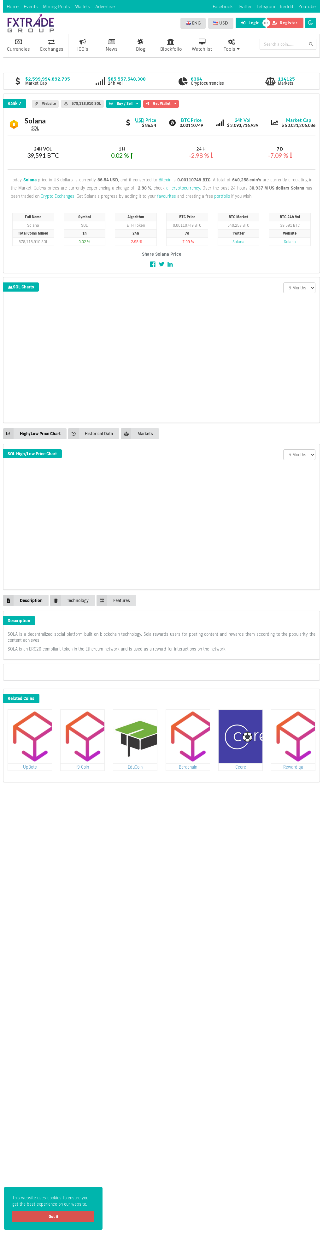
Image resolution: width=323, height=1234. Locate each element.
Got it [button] (53, 1216)
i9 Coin (82, 767)
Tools (232, 45)
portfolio (222, 196)
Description (23, 600)
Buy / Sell (123, 103)
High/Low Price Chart (32, 433)
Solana (30, 179)
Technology (69, 600)
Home (13, 6)
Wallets (82, 6)
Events (31, 6)
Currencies (18, 45)
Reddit (286, 6)
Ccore (240, 767)
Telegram (265, 6)
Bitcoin (165, 179)
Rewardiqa (293, 767)
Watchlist (202, 45)
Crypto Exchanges (57, 196)
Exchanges (51, 45)
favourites (166, 196)
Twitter (244, 6)
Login (250, 22)
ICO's (82, 45)
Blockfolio (171, 45)
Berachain (188, 767)
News (112, 45)
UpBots (30, 767)
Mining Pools (56, 6)
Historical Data (90, 433)
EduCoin (135, 767)
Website (45, 103)
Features (113, 600)
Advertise (105, 6)
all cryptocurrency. (183, 188)
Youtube (307, 6)
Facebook (223, 6)
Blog (140, 45)
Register (284, 22)
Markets (137, 433)
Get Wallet (161, 103)
